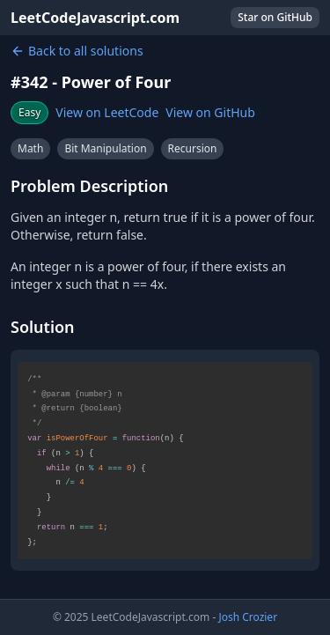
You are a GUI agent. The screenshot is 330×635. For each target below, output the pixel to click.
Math (30, 148)
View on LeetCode (106, 112)
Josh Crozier (247, 616)
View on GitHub (210, 112)
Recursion (192, 148)
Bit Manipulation (105, 148)
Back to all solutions (77, 50)
